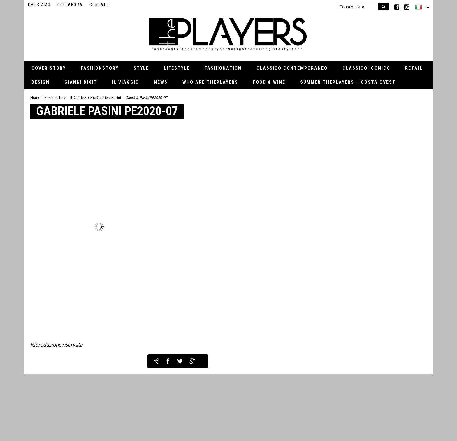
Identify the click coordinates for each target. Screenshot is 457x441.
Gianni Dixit (80, 82)
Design (40, 82)
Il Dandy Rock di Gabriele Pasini (95, 97)
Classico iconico (366, 68)
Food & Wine (269, 82)
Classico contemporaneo (292, 68)
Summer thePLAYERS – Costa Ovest (348, 82)
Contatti (99, 4)
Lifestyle (177, 68)
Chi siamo (39, 4)
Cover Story (48, 68)
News (161, 82)
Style (141, 68)
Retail (414, 68)
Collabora (70, 4)
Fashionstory (100, 68)
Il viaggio (125, 82)
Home (35, 97)
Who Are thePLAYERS (210, 82)
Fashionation (223, 68)
